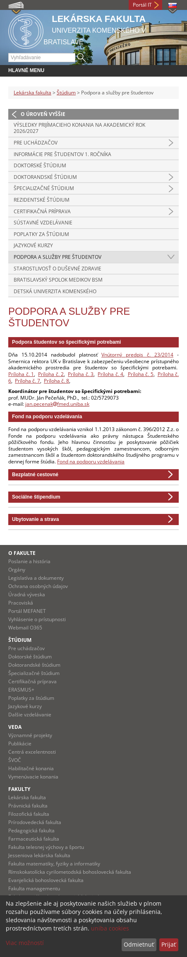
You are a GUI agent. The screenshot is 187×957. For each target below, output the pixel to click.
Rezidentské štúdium (42, 199)
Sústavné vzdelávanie (43, 222)
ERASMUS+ (21, 689)
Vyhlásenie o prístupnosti (37, 619)
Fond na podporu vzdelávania (91, 461)
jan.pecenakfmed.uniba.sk (57, 403)
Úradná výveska (26, 594)
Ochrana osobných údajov (38, 586)
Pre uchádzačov (36, 142)
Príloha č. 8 (56, 380)
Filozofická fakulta (28, 813)
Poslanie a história (29, 561)
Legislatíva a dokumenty (36, 577)
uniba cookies (110, 928)
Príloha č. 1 (21, 374)
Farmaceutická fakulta (33, 838)
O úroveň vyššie (43, 114)
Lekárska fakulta (32, 92)
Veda (15, 726)
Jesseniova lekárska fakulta (39, 855)
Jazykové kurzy (33, 245)
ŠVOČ (14, 760)
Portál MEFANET (27, 611)
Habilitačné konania (31, 768)
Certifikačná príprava (42, 211)
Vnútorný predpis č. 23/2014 (137, 354)
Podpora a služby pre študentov (57, 256)
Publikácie (19, 743)
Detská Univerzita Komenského (55, 291)
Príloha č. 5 (140, 374)
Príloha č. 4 (110, 374)
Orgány (16, 569)
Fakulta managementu (34, 888)
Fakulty (19, 789)
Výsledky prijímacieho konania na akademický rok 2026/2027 (79, 128)
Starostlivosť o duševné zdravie (57, 268)
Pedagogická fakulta (31, 830)
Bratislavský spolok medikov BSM (58, 279)
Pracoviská (20, 602)
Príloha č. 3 (81, 374)
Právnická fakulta (28, 805)
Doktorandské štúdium (45, 177)
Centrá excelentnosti (32, 751)
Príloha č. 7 (27, 380)
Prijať (168, 944)
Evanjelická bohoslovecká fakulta (46, 880)
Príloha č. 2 (51, 374)
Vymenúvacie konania (33, 776)
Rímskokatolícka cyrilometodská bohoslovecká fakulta (69, 871)
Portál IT (142, 4)
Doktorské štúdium (40, 165)
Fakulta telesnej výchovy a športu (46, 847)
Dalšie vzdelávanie (29, 714)
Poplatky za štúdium (41, 234)
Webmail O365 (25, 627)
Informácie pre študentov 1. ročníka (62, 154)
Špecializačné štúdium (44, 188)
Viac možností (25, 943)
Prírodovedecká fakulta (34, 822)
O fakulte (22, 553)
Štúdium (66, 92)
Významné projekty (30, 735)
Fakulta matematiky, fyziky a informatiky (54, 863)
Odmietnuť (139, 944)
